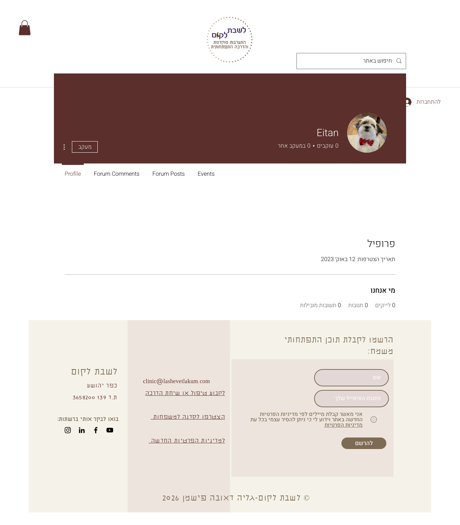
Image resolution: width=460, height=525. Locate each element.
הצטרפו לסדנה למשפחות (188, 417)
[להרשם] (363, 443)
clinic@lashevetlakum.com (176, 381)
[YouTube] (110, 430)
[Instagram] (68, 430)
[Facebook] (96, 430)
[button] (24, 27)
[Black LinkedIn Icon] (82, 430)
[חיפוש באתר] (352, 61)
